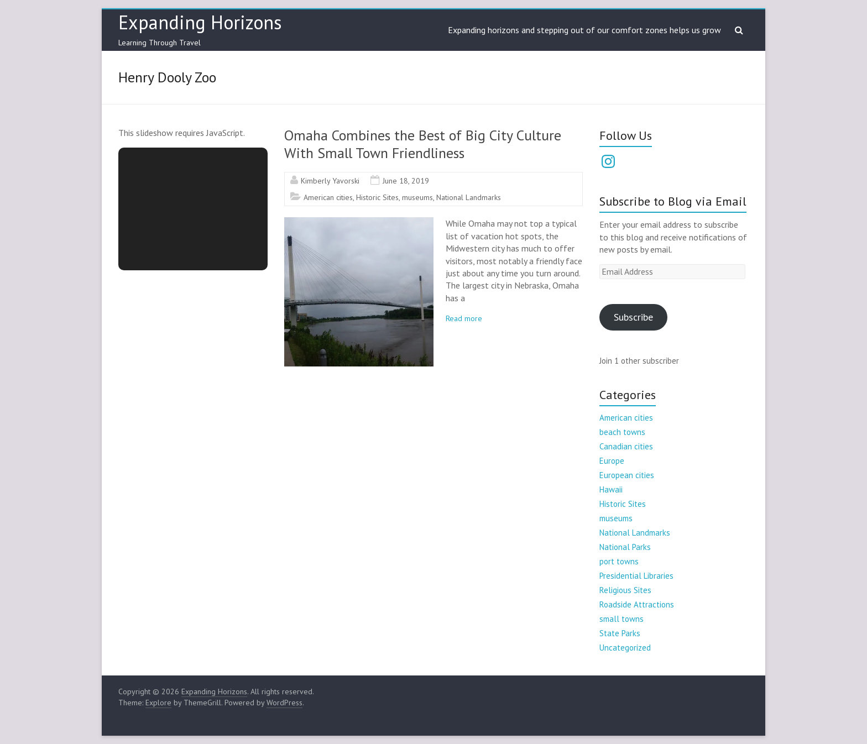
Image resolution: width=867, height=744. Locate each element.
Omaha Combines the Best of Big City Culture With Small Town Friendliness (422, 144)
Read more (464, 318)
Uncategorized (625, 647)
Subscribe (633, 317)
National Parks (625, 547)
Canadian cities (626, 446)
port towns (619, 561)
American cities (328, 197)
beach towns (622, 432)
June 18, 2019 (406, 181)
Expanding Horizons (200, 22)
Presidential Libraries (636, 575)
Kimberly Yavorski (330, 181)
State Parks (619, 633)
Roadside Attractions (636, 604)
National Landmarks (468, 197)
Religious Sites (625, 590)
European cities (626, 475)
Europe (611, 460)
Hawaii (611, 489)
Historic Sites (377, 197)
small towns (621, 619)
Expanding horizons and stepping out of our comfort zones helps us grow (584, 29)
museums (417, 197)
